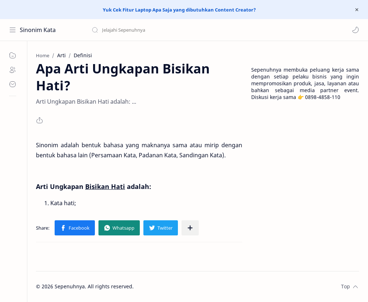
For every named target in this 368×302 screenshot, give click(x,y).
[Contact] (12, 84)
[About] (12, 70)
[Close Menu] (357, 9)
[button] (355, 29)
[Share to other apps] (190, 227)
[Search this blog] (149, 29)
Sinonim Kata (38, 30)
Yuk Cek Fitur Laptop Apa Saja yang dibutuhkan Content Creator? (179, 9)
